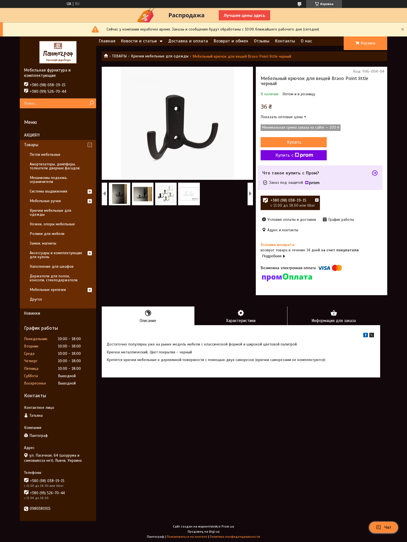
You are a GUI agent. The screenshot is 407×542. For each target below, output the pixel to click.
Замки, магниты (43, 243)
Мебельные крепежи (48, 289)
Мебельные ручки (45, 200)
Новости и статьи (139, 41)
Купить (291, 142)
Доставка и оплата (188, 41)
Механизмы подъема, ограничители (48, 179)
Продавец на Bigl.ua (204, 532)
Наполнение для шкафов (51, 266)
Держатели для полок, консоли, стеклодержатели (53, 278)
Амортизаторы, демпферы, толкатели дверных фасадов (55, 166)
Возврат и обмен (231, 41)
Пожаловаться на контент (187, 537)
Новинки (32, 313)
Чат (383, 527)
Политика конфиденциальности (235, 537)
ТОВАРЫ (119, 56)
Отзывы (261, 41)
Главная (107, 41)
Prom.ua (228, 526)
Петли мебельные (45, 154)
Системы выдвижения (48, 191)
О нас (306, 41)
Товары (31, 144)
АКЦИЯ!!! (32, 135)
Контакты (285, 41)
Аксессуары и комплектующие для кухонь (56, 255)
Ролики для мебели (47, 233)
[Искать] (91, 103)
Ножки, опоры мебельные (52, 224)
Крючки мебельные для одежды (160, 56)
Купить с (291, 155)
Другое (36, 299)
